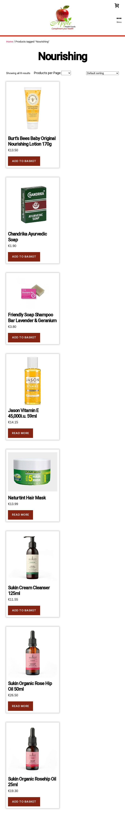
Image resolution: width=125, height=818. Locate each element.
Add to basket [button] (24, 161)
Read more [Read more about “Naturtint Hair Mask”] (20, 514)
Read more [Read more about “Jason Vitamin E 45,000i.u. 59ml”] (20, 433)
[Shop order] (102, 73)
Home (9, 41)
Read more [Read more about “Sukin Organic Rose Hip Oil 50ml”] (20, 706)
